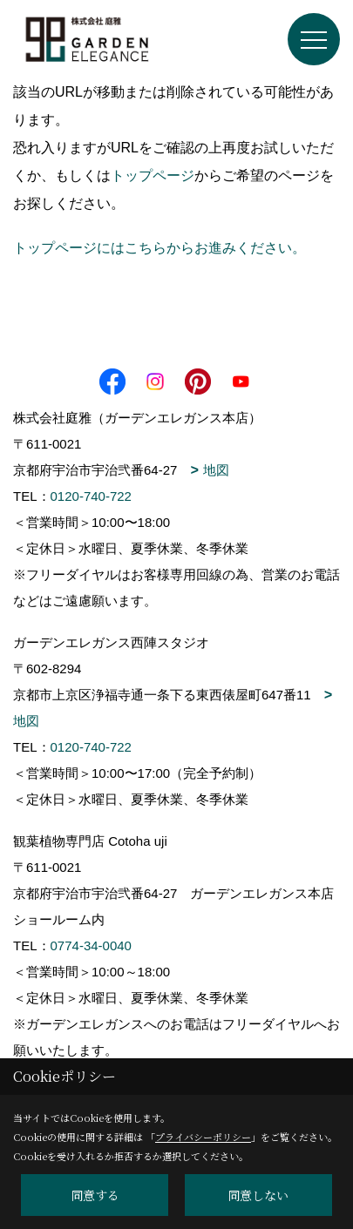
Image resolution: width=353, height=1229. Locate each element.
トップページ (152, 175)
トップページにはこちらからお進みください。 (159, 247)
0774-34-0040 (91, 945)
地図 (216, 470)
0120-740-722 (91, 496)
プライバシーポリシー (203, 1137)
